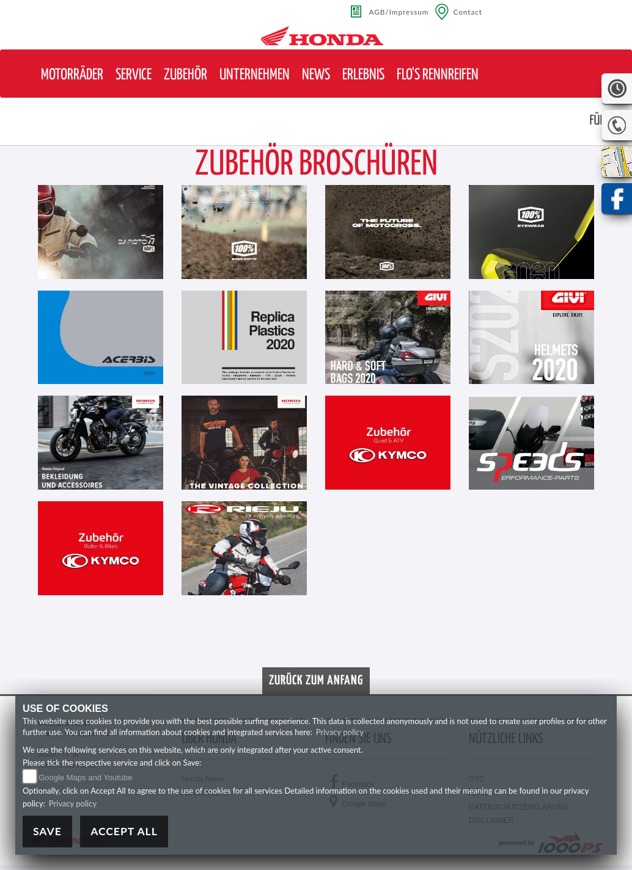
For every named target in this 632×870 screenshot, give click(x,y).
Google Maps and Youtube (85, 777)
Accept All (124, 831)
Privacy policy (340, 732)
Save (47, 831)
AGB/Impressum (399, 11)
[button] (72, 75)
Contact (467, 11)
